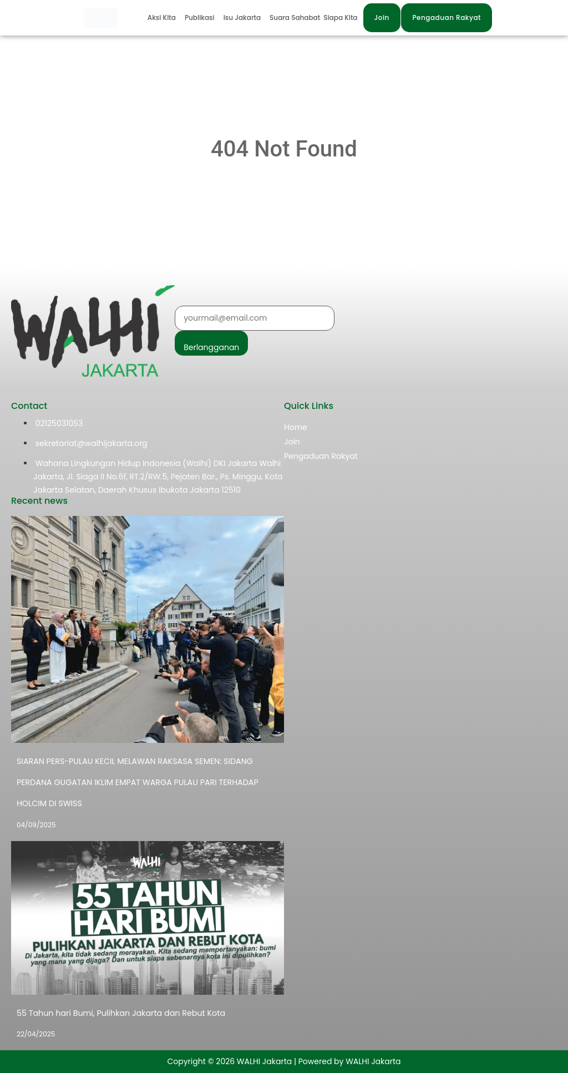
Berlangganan (211, 347)
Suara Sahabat (295, 17)
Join (292, 441)
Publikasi (200, 17)
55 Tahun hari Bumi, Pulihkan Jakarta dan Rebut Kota (119, 1013)
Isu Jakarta (242, 17)
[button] (164, 18)
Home (295, 427)
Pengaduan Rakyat (321, 456)
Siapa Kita (340, 17)
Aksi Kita (162, 17)
